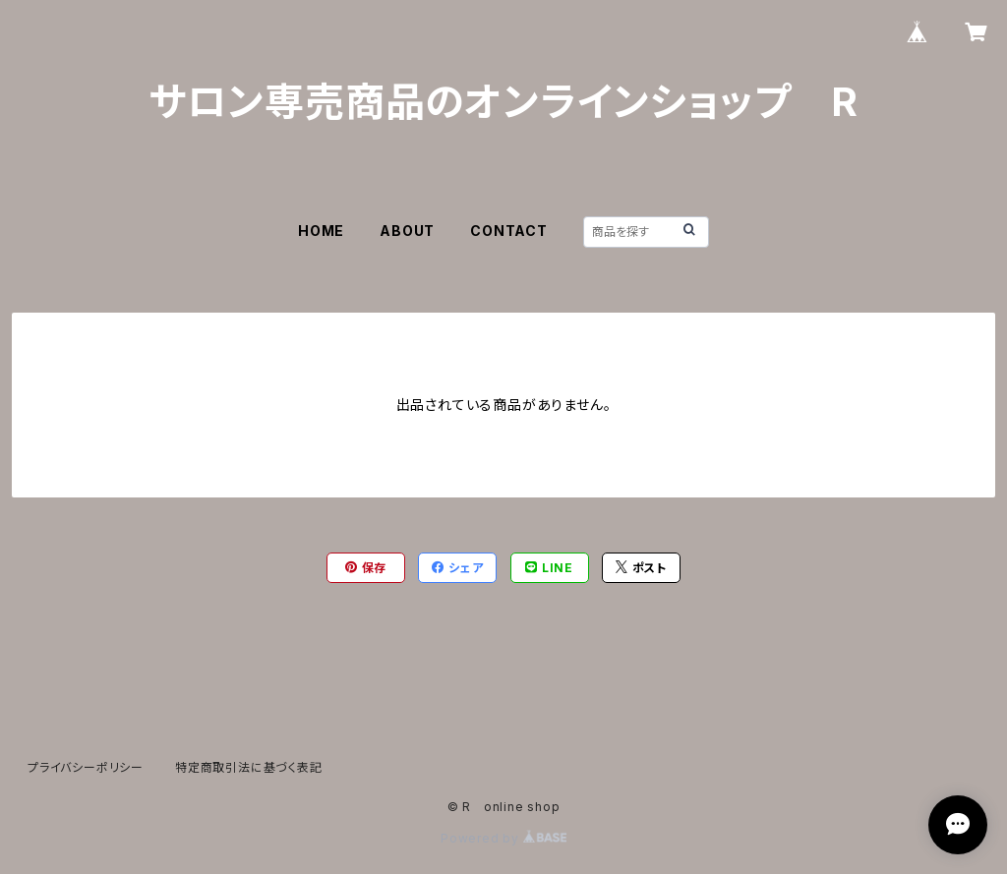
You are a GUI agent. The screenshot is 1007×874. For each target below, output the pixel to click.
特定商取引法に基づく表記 (249, 767)
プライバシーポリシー (86, 767)
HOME (321, 230)
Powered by (503, 838)
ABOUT (407, 230)
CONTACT (509, 230)
